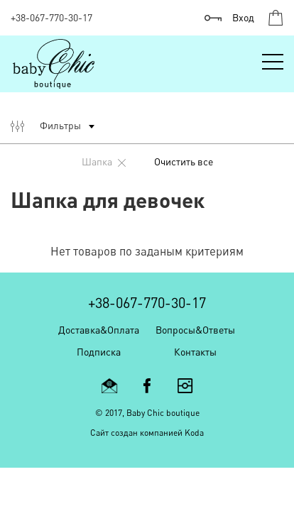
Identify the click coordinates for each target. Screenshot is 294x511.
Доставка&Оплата (98, 330)
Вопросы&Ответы (195, 330)
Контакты (195, 352)
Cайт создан (114, 432)
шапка (104, 161)
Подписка (99, 352)
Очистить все (183, 161)
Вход (243, 17)
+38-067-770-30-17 (51, 17)
